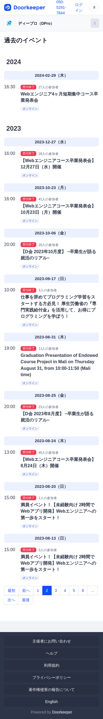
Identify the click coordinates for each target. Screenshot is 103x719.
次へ (11, 600)
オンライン (30, 108)
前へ (26, 590)
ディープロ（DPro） (36, 23)
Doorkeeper (62, 712)
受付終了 (29, 87)
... (92, 590)
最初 (11, 590)
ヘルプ (51, 653)
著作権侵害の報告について (52, 689)
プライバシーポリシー (51, 677)
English (51, 701)
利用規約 (51, 665)
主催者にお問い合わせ (51, 641)
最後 (26, 600)
